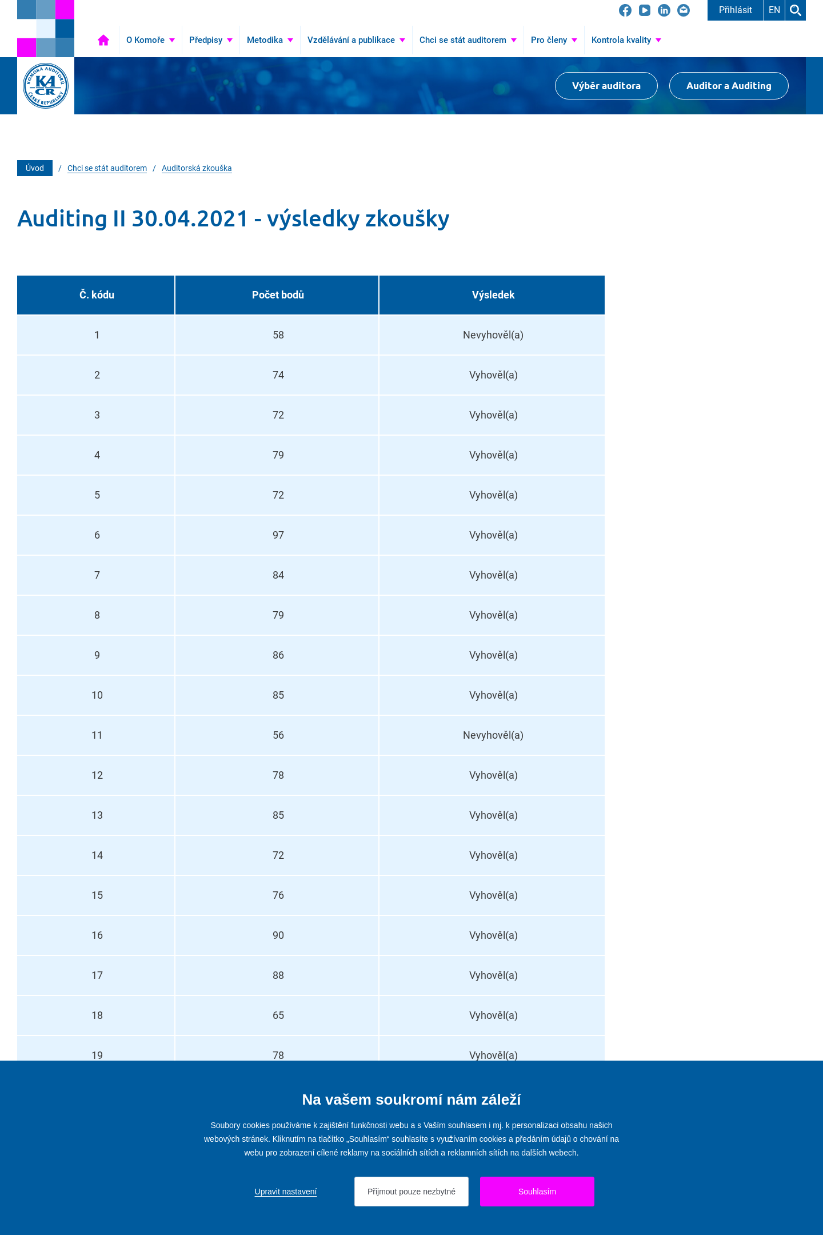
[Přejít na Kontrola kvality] (626, 40)
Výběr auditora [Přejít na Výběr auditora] (606, 85)
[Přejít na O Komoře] (150, 40)
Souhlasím (537, 1191)
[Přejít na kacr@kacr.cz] (683, 10)
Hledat (795, 10)
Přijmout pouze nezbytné (411, 1191)
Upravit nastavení (286, 1191)
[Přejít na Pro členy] (554, 40)
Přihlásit (735, 10)
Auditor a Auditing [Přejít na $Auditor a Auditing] (729, 85)
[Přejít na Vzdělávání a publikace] (356, 40)
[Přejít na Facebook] (625, 10)
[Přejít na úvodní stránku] (45, 28)
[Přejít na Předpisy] (210, 40)
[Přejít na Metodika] (270, 40)
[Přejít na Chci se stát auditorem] (468, 40)
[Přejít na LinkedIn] (664, 10)
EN (774, 10)
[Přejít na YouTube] (644, 10)
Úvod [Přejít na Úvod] (103, 40)
